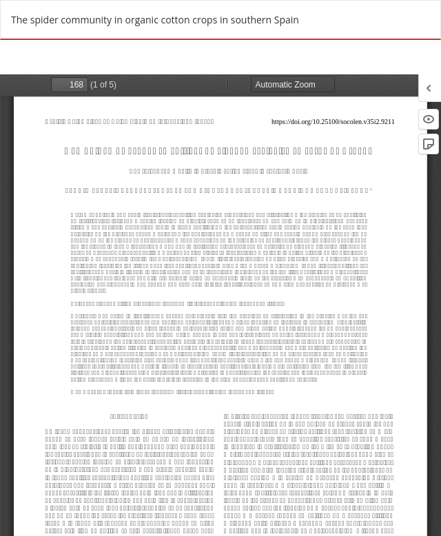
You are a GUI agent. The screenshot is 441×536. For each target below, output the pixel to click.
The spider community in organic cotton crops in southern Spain (155, 19)
